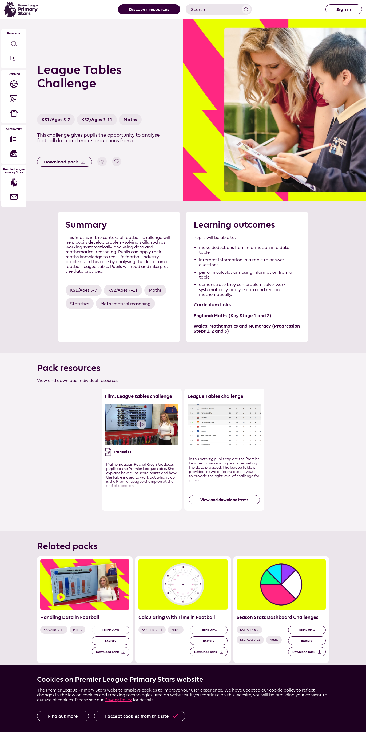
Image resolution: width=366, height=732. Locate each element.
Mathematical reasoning (125, 303)
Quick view (110, 630)
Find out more (63, 716)
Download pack (61, 162)
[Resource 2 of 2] (224, 450)
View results (246, 9)
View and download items (224, 499)
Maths (130, 119)
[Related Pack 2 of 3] (183, 609)
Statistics (79, 303)
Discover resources (149, 9)
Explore (110, 641)
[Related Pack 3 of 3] (281, 609)
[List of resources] (183, 454)
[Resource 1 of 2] (142, 450)
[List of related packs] (183, 614)
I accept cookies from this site (137, 716)
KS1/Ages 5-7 (56, 119)
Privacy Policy (118, 699)
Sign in (343, 9)
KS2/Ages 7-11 (96, 119)
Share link (102, 161)
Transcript (122, 451)
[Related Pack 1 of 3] (85, 609)
